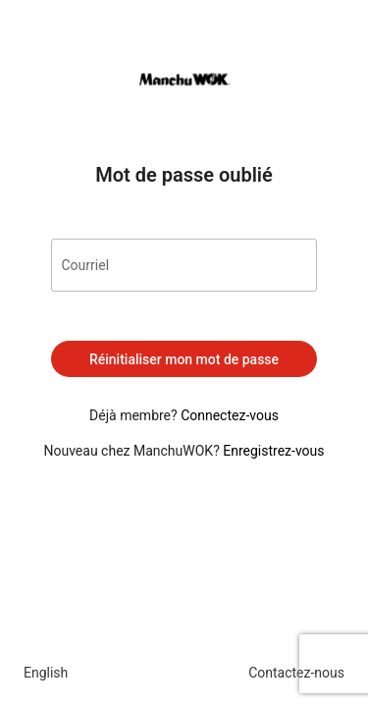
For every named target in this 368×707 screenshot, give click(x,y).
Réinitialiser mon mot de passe (184, 359)
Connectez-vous (230, 415)
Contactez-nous (296, 672)
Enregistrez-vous (273, 451)
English (46, 672)
